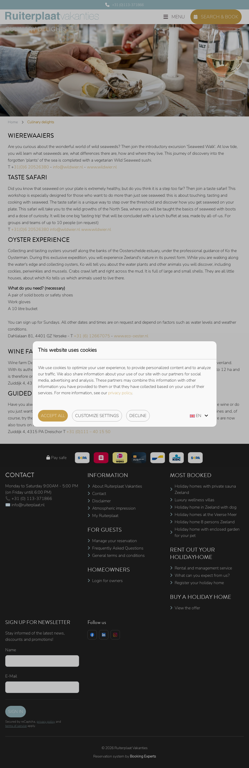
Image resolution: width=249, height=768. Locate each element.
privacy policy (120, 393)
